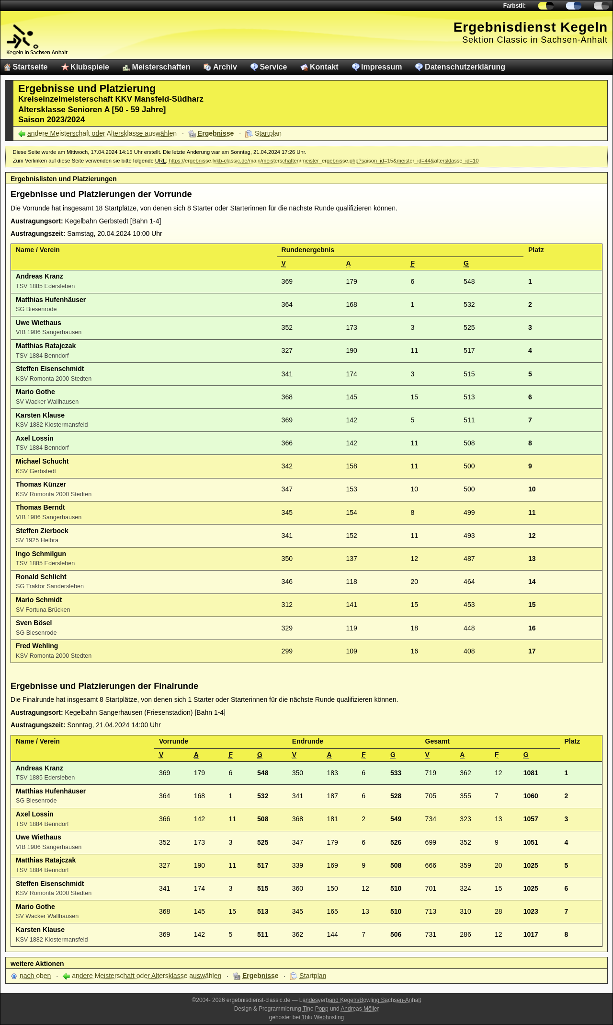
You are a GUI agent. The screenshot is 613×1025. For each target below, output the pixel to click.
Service (273, 67)
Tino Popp (316, 1008)
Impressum (381, 67)
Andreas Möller (360, 1008)
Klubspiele (89, 67)
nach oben (35, 975)
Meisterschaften (161, 67)
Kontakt (324, 67)
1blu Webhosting (323, 1017)
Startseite (30, 67)
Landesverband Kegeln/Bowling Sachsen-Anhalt (360, 1000)
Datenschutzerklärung (465, 67)
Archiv (225, 67)
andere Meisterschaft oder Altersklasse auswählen (102, 133)
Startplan (268, 133)
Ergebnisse (216, 133)
